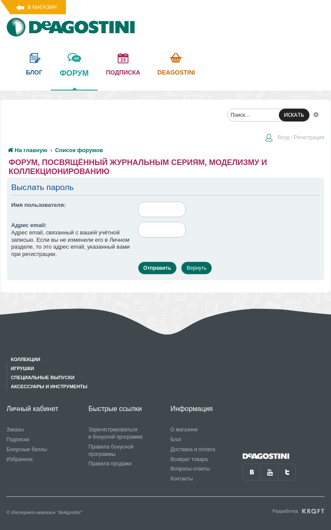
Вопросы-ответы (190, 469)
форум (73, 79)
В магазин (42, 7)
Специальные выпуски (43, 377)
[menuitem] (294, 138)
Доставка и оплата (193, 449)
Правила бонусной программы (110, 450)
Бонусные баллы (26, 449)
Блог (176, 439)
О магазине (184, 430)
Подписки (17, 439)
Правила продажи (109, 464)
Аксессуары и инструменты (49, 386)
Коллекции (25, 359)
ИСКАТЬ (294, 114)
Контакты (182, 479)
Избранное (19, 459)
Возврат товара (189, 459)
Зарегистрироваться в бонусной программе (115, 433)
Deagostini (176, 72)
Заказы (15, 430)
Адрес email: (29, 225)
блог (34, 72)
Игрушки (22, 368)
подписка (123, 72)
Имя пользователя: (38, 205)
